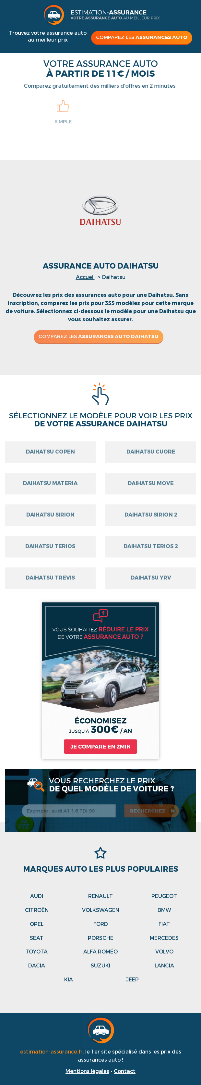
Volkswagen (100, 910)
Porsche (100, 938)
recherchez (149, 811)
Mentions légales (87, 1071)
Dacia (36, 965)
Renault (100, 896)
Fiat (164, 924)
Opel (36, 924)
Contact (125, 1071)
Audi (36, 896)
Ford (100, 924)
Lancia (164, 965)
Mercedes (164, 938)
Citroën (37, 910)
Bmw (164, 910)
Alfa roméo (100, 951)
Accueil (85, 277)
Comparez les (141, 37)
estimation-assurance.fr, (52, 1051)
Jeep (132, 979)
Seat (36, 938)
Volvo (164, 951)
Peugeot (164, 896)
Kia (68, 979)
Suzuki (100, 965)
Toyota (37, 951)
